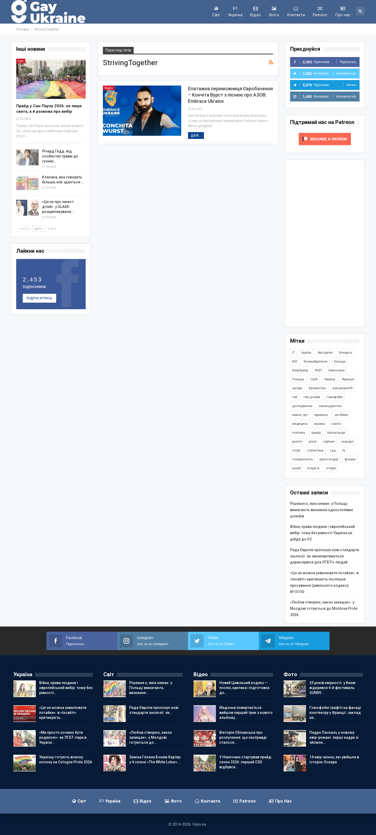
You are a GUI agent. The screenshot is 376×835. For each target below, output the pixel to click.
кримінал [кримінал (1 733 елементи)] (321, 415)
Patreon (320, 11)
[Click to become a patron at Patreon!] (325, 138)
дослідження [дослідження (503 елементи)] (302, 406)
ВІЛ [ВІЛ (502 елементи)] (294, 361)
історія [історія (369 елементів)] (331, 468)
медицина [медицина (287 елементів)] (300, 424)
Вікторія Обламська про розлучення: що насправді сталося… (243, 737)
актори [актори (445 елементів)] (297, 388)
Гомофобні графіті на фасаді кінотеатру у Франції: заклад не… (335, 713)
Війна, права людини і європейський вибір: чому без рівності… (65, 688)
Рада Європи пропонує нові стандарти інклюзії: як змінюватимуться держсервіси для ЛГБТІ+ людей (324, 556)
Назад (24, 228)
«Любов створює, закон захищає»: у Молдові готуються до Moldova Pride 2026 (323, 608)
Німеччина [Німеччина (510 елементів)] (336, 370)
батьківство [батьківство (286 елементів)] (317, 388)
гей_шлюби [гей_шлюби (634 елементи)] (312, 397)
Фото (274, 11)
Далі (39, 228)
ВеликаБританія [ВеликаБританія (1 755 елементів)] (315, 361)
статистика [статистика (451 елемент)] (315, 450)
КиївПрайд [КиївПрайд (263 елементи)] (300, 370)
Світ (216, 11)
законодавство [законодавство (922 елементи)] (330, 406)
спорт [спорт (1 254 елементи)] (296, 450)
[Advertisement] (325, 243)
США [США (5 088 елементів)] (314, 379)
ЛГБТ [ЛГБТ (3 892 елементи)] (318, 370)
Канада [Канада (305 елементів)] (339, 361)
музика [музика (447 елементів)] (319, 424)
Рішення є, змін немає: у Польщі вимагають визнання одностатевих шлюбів (321, 509)
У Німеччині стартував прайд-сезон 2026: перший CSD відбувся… (246, 762)
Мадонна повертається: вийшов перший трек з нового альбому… (246, 713)
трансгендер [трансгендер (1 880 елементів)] (328, 459)
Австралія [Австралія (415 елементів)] (325, 352)
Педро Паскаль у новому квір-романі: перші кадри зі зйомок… (334, 737)
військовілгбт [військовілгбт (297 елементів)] (343, 388)
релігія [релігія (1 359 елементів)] (297, 441)
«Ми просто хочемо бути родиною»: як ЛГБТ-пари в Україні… (62, 737)
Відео (255, 11)
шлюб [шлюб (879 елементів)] (296, 468)
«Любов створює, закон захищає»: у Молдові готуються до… (150, 737)
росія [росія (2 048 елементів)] (312, 441)
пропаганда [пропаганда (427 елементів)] (336, 433)
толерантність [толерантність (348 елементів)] (302, 459)
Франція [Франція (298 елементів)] (348, 379)
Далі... (196, 135)
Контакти (296, 11)
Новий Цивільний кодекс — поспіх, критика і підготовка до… (244, 688)
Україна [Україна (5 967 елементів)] (329, 379)
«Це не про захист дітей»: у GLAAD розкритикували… (58, 207)
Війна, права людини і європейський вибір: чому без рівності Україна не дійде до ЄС (322, 532)
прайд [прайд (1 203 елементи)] (316, 433)
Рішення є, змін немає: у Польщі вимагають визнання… (150, 688)
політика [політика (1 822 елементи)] (298, 433)
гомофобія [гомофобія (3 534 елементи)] (335, 397)
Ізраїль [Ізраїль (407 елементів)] (306, 352)
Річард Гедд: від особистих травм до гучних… (60, 156)
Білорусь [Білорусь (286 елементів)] (345, 352)
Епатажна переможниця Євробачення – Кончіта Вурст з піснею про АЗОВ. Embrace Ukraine (230, 95)
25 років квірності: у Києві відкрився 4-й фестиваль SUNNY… (332, 688)
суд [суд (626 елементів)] (333, 450)
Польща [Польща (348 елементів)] (298, 379)
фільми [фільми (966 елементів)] (350, 459)
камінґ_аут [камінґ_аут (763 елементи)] (300, 415)
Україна (235, 11)
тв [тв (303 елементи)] (343, 450)
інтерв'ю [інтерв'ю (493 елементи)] (313, 468)
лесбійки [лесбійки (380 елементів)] (341, 415)
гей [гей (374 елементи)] (294, 397)
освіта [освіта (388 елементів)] (336, 424)
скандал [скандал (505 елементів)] (347, 441)
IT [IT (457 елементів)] (293, 352)
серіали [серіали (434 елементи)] (328, 441)
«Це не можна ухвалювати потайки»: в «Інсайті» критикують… (62, 713)
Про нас (342, 11)
